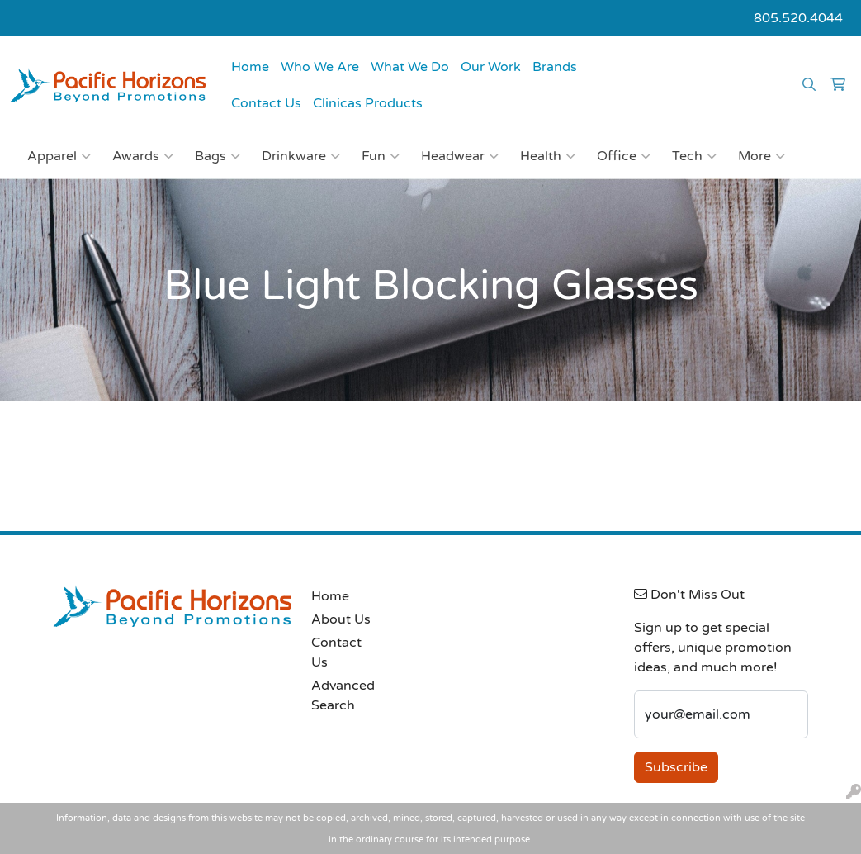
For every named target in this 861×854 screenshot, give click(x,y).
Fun (381, 156)
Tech (694, 156)
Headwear (460, 156)
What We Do (410, 67)
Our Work (491, 67)
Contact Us (266, 103)
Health (547, 156)
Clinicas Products (368, 103)
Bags (217, 156)
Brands (554, 67)
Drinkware (301, 156)
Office (623, 156)
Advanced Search (341, 695)
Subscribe (676, 767)
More (761, 156)
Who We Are (320, 67)
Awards (142, 156)
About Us (341, 619)
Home (250, 67)
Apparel (59, 156)
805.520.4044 (798, 18)
